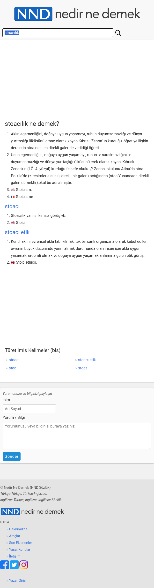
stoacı (12, 206)
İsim (6, 399)
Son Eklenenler (20, 543)
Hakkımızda (18, 529)
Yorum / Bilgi (14, 417)
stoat (82, 368)
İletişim (15, 556)
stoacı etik (17, 232)
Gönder (12, 456)
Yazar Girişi (18, 581)
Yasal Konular (19, 550)
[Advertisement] (79, 79)
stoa (12, 368)
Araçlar (14, 536)
